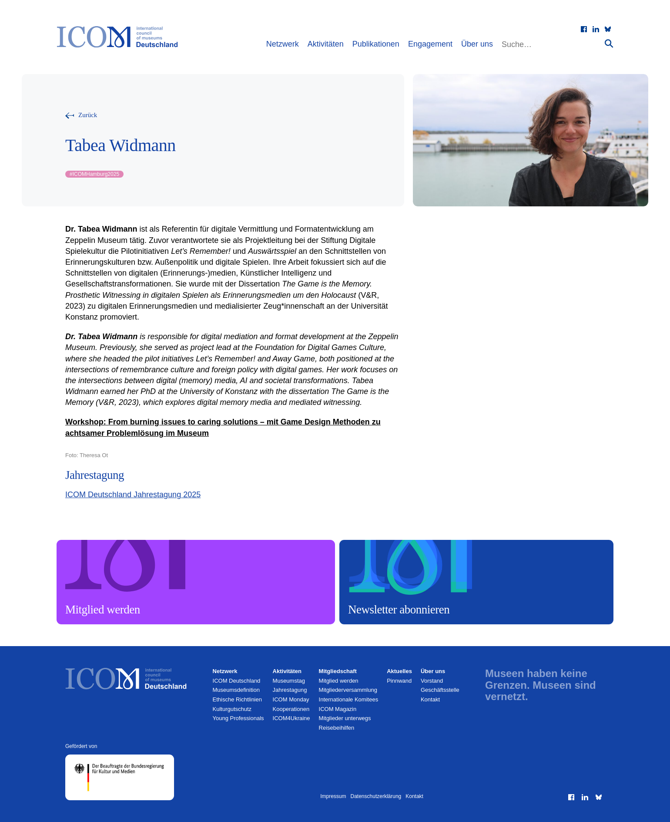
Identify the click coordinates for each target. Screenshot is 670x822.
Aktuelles (399, 671)
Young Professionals (238, 718)
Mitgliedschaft (338, 671)
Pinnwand (399, 680)
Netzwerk (282, 44)
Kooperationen (291, 709)
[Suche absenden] (609, 43)
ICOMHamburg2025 (94, 174)
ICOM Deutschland (237, 680)
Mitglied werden (338, 680)
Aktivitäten (326, 44)
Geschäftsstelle (440, 690)
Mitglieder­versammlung (348, 690)
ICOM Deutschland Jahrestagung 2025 (133, 494)
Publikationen (375, 44)
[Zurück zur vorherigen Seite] (81, 115)
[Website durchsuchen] (552, 44)
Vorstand (432, 680)
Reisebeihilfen (337, 727)
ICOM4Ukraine (291, 718)
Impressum (333, 796)
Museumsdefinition (236, 690)
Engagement (430, 44)
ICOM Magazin (338, 709)
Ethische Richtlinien (237, 699)
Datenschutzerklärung (376, 796)
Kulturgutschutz (232, 709)
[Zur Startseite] (122, 37)
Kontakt (430, 699)
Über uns (477, 44)
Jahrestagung (290, 690)
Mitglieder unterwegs (345, 718)
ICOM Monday (291, 699)
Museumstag (289, 680)
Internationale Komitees (349, 699)
